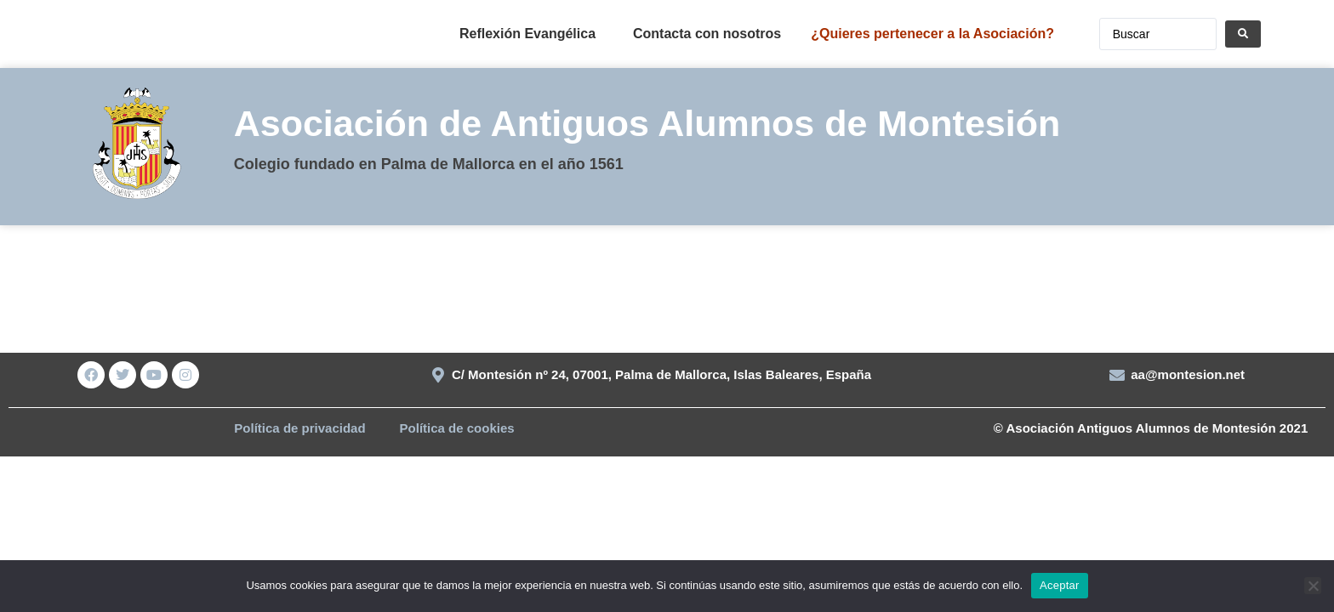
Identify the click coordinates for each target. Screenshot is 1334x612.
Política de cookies (457, 428)
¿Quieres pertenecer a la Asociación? (932, 33)
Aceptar (1060, 585)
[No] (1312, 585)
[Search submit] (1243, 34)
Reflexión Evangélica (527, 33)
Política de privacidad (299, 428)
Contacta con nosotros (707, 33)
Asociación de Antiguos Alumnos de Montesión (647, 123)
